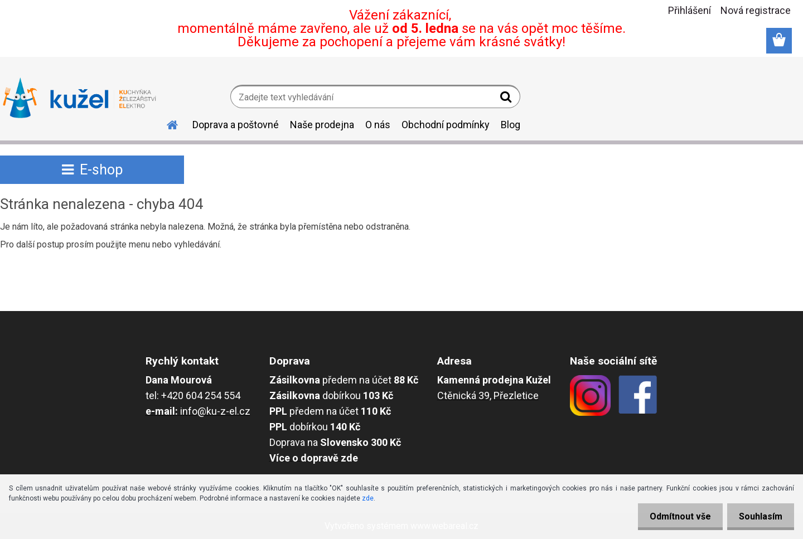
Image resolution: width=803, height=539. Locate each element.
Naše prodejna (322, 124)
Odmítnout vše (673, 516)
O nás (377, 124)
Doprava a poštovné (235, 124)
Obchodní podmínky (446, 124)
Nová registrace (755, 10)
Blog (510, 124)
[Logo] (79, 98)
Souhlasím (758, 516)
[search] (507, 99)
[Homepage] (165, 123)
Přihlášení (689, 10)
